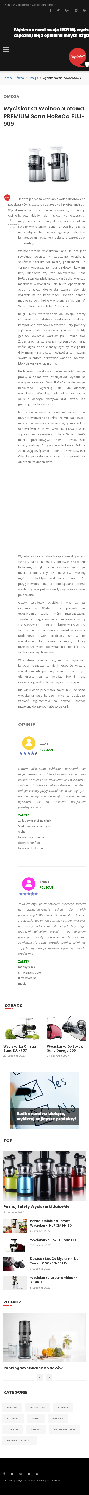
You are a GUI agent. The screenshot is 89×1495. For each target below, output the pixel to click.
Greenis (57, 1418)
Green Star (38, 1407)
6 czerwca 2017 (40, 1231)
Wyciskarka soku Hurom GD (53, 1240)
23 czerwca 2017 (14, 1055)
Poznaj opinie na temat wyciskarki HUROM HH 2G (51, 1223)
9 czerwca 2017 (40, 1288)
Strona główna (13, 78)
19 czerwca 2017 (13, 224)
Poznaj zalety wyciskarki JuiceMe (36, 1206)
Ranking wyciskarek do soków (33, 1368)
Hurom (12, 1407)
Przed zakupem (64, 1429)
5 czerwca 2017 (13, 1212)
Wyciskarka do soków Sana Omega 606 (65, 1048)
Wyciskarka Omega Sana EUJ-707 (20, 1048)
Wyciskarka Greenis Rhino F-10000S (54, 1280)
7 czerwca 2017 (40, 1245)
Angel (35, 1418)
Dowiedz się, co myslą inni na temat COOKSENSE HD (55, 1261)
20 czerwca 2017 (58, 1055)
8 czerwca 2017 (40, 1269)
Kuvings (13, 1418)
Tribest (36, 1429)
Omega (33, 78)
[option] (44, 1342)
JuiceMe (12, 1429)
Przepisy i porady (19, 1440)
